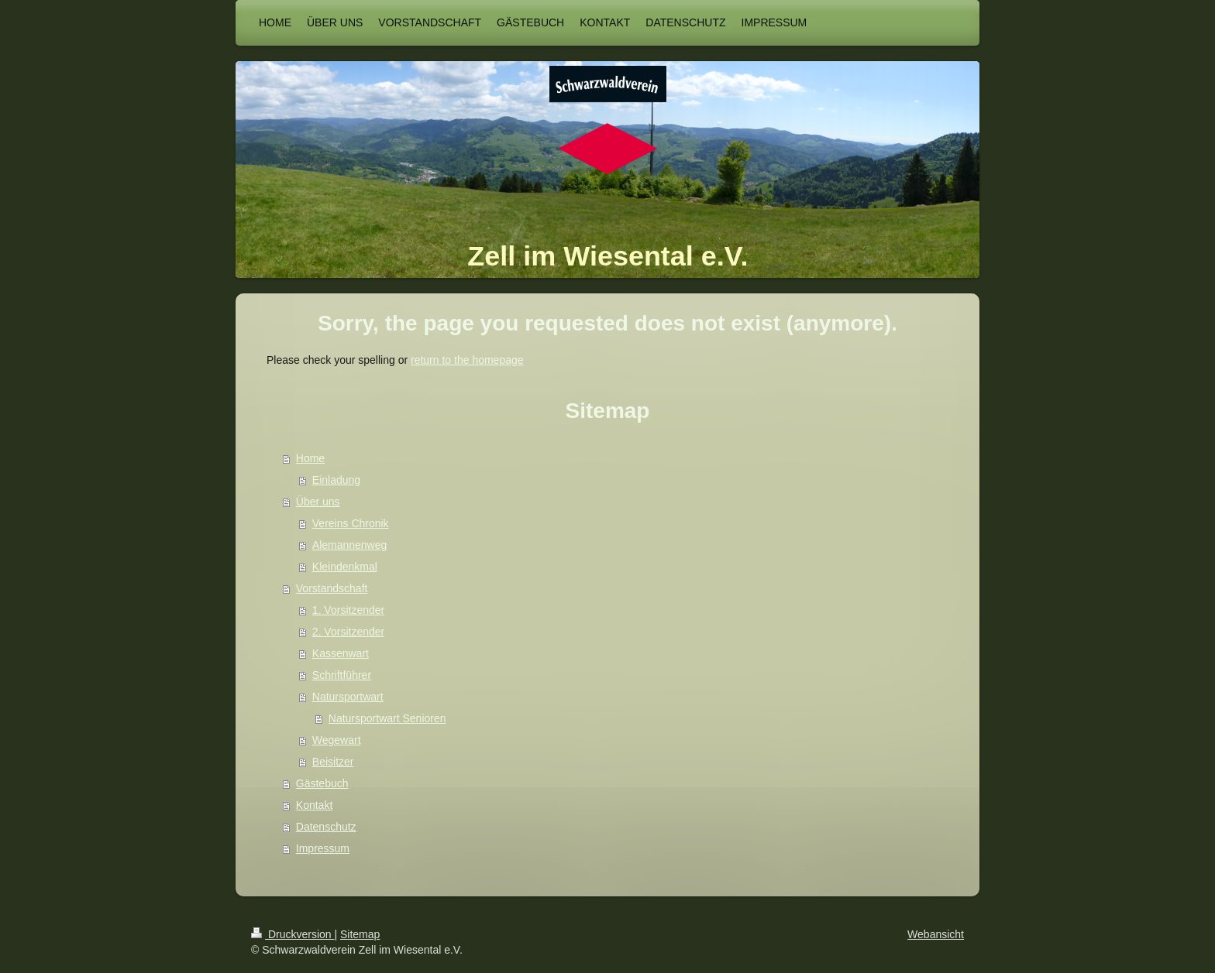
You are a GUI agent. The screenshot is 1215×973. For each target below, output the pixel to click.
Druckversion (292, 934)
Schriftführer (341, 675)
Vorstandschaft (332, 588)
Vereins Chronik (350, 523)
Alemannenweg (349, 545)
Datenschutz (326, 827)
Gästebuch (322, 783)
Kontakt (314, 805)
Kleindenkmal (344, 566)
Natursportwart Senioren (387, 718)
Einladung (336, 480)
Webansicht (935, 934)
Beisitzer (333, 761)
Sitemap (360, 934)
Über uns (318, 501)
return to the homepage (467, 360)
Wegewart (336, 740)
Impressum (322, 848)
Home (310, 458)
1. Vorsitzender (348, 610)
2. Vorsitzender (348, 631)
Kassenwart (340, 653)
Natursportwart (348, 696)
